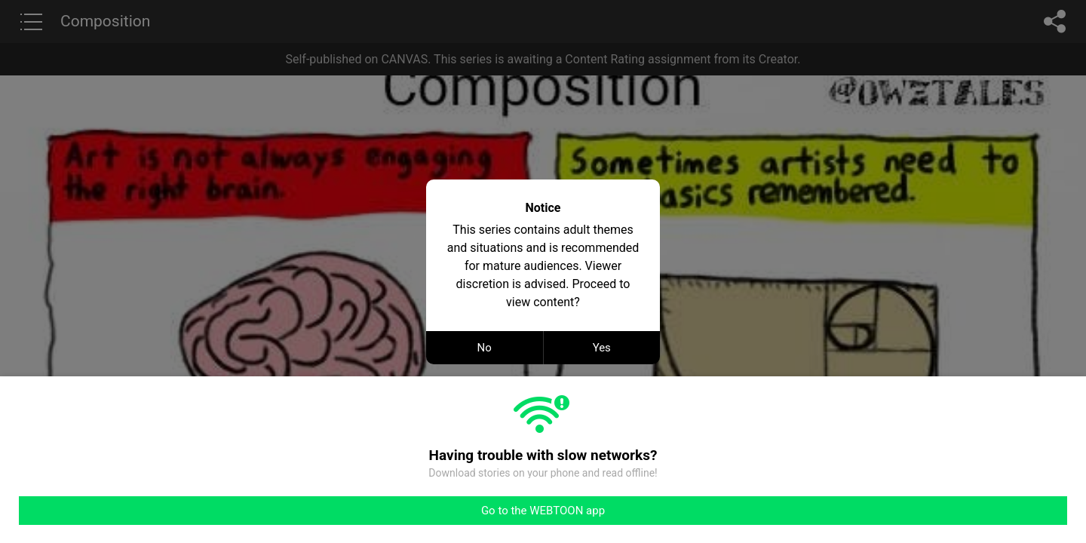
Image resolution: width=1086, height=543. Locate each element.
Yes (602, 347)
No (484, 347)
